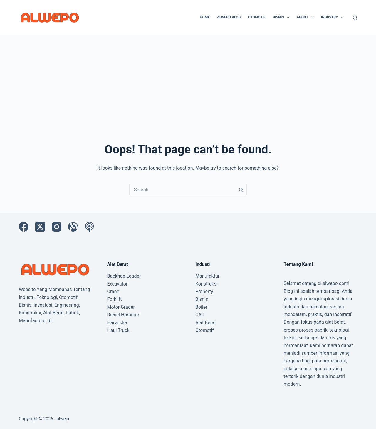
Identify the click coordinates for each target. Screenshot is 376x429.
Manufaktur (207, 276)
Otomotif (256, 17)
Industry (333, 17)
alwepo (64, 418)
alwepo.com (335, 283)
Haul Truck (118, 330)
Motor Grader (121, 307)
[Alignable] (73, 227)
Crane (113, 291)
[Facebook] (23, 227)
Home (205, 17)
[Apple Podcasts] (89, 227)
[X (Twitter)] (40, 227)
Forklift (114, 299)
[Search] (355, 18)
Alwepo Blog (229, 17)
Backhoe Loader (124, 276)
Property (204, 291)
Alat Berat (205, 322)
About (306, 17)
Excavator (117, 284)
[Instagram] (56, 227)
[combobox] (182, 189)
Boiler (201, 307)
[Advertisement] (188, 79)
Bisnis (282, 17)
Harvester (117, 322)
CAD (199, 314)
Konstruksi (206, 284)
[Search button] (240, 189)
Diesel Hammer (123, 314)
